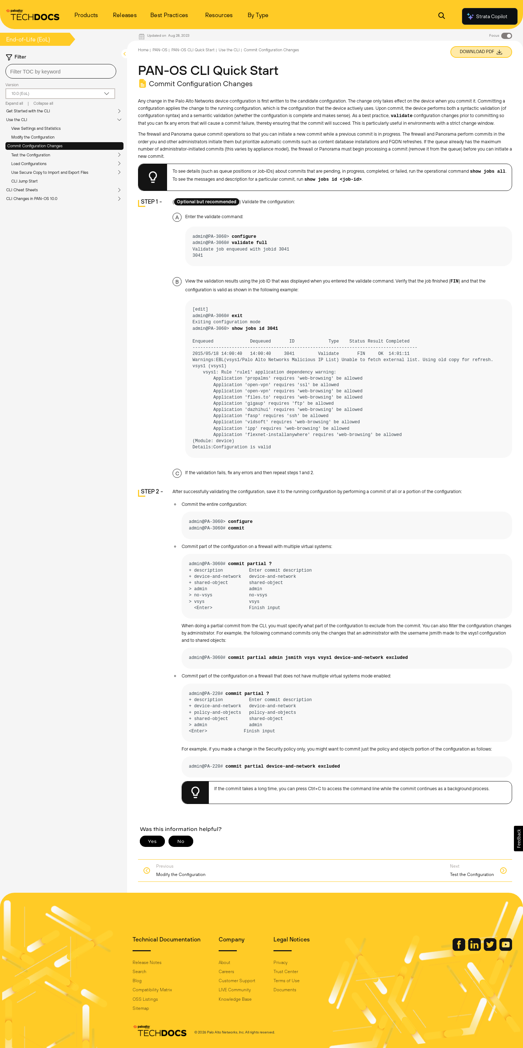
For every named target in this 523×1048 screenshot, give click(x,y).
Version (12, 85)
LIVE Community (235, 989)
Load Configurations (28, 163)
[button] (518, 838)
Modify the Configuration (32, 137)
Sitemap (141, 1008)
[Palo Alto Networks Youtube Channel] (505, 949)
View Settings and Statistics (36, 128)
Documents (284, 989)
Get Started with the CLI (28, 111)
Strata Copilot (486, 16)
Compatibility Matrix (152, 989)
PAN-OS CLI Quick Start (193, 50)
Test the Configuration (30, 155)
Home (143, 50)
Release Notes (147, 962)
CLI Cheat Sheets (22, 190)
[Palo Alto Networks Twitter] (491, 949)
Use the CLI (16, 119)
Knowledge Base (235, 999)
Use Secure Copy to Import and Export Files (49, 172)
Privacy (280, 962)
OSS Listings (145, 999)
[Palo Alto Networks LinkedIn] (475, 949)
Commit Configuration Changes (34, 146)
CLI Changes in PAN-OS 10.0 (31, 198)
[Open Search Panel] (441, 16)
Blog (137, 980)
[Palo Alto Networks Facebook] (459, 949)
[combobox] (60, 71)
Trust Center (285, 971)
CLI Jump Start (24, 181)
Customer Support (237, 980)
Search (139, 971)
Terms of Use (286, 980)
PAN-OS (160, 50)
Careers (226, 971)
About (224, 962)
